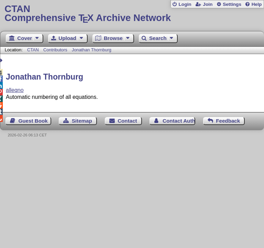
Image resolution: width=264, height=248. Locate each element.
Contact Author (179, 121)
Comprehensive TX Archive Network (131, 13)
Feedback (228, 121)
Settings (232, 4)
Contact (127, 121)
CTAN (33, 49)
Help (257, 4)
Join (207, 4)
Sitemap (82, 121)
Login (184, 4)
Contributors (55, 49)
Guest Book (33, 121)
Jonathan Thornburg (91, 49)
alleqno (15, 90)
